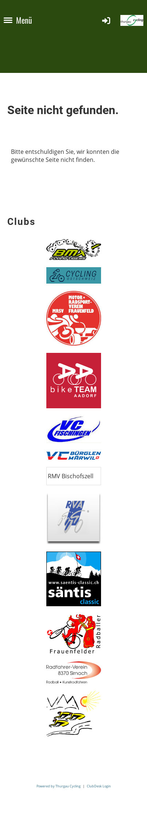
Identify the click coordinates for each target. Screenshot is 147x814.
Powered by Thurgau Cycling (58, 786)
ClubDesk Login (99, 786)
